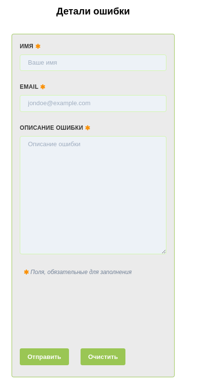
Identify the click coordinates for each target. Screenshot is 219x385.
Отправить (44, 356)
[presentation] (93, 310)
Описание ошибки (55, 127)
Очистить (103, 356)
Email (33, 86)
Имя (30, 46)
